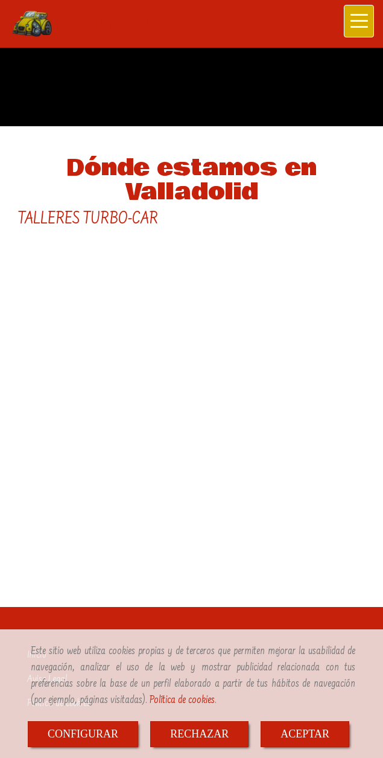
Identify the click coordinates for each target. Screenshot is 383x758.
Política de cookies (182, 700)
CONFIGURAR (83, 734)
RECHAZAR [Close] (199, 734)
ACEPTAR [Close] (304, 734)
